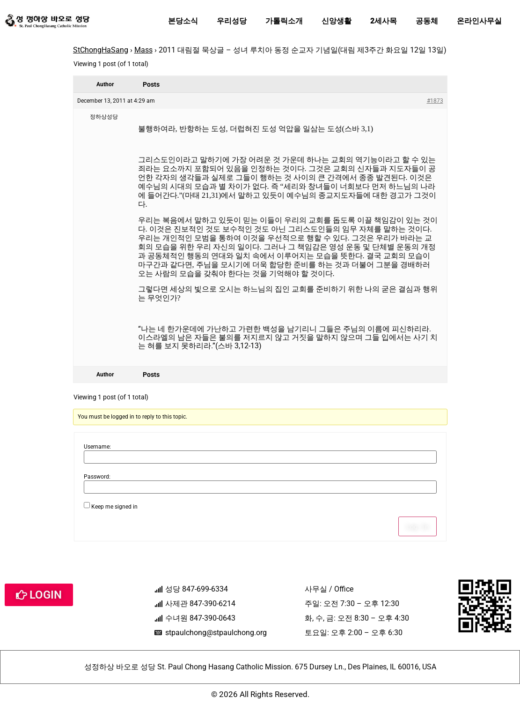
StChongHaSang (100, 49)
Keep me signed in (114, 507)
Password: (97, 477)
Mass (143, 49)
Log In (417, 526)
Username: (97, 447)
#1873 (435, 101)
